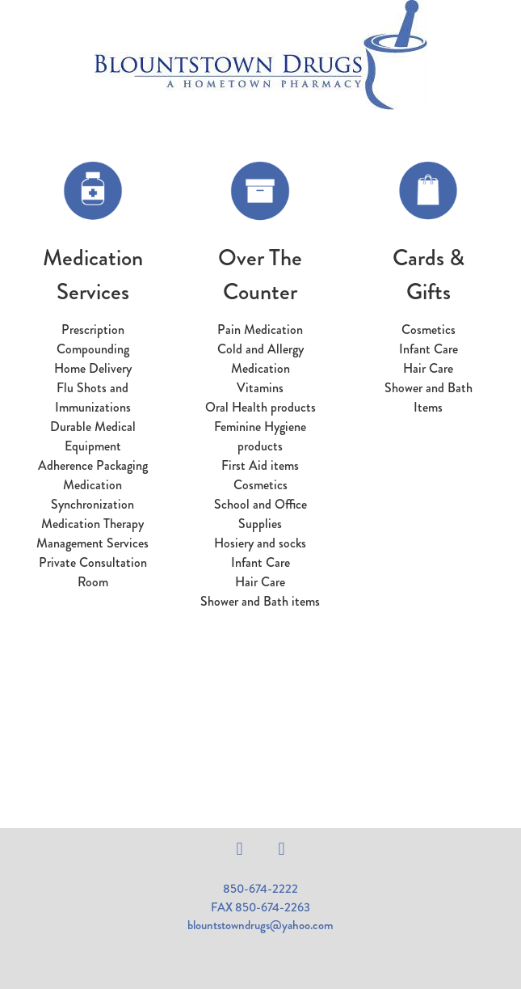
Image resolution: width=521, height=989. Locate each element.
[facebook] (240, 849)
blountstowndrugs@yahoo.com (260, 925)
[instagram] (282, 849)
